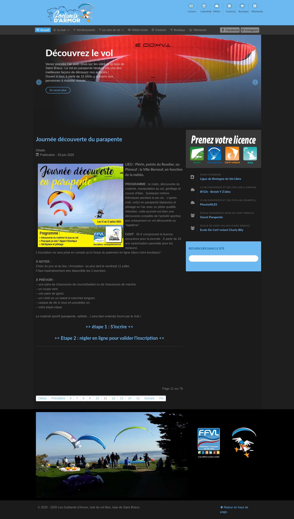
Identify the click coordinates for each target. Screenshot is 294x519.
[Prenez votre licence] (223, 148)
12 (113, 398)
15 (138, 398)
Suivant (149, 398)
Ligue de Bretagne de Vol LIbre (220, 178)
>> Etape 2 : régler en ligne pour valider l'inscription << (109, 338)
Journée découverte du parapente (79, 139)
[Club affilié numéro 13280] (208, 443)
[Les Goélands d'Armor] (112, 454)
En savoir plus (58, 90)
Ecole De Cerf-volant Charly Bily (221, 229)
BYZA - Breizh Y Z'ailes (215, 191)
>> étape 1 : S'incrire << (109, 326)
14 (130, 398)
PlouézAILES (208, 204)
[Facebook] (230, 30)
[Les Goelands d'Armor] (70, 12)
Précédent (58, 398)
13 (121, 398)
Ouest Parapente (211, 217)
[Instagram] (250, 30)
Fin (161, 398)
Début (42, 398)
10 (97, 398)
